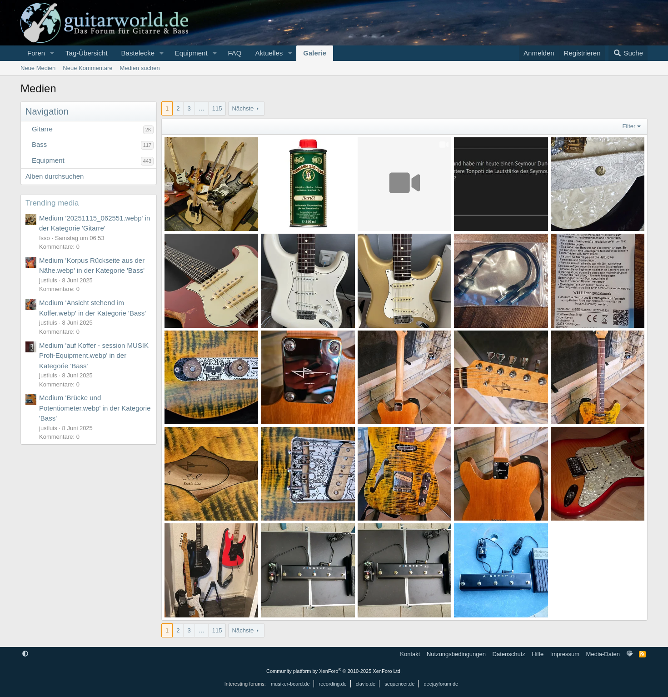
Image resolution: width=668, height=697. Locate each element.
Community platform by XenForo (334, 671)
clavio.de (365, 684)
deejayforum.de (441, 684)
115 (217, 108)
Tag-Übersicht (86, 53)
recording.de (333, 684)
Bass (39, 144)
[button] (52, 53)
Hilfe (537, 654)
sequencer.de (399, 684)
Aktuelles (269, 53)
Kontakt (410, 654)
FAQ (234, 53)
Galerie (314, 53)
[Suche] (628, 53)
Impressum (564, 654)
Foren (36, 53)
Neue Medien (37, 68)
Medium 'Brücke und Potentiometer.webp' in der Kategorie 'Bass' (95, 408)
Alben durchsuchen (54, 176)
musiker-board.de (290, 684)
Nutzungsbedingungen (456, 654)
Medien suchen (140, 68)
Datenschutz (509, 654)
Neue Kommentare (87, 68)
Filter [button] (629, 126)
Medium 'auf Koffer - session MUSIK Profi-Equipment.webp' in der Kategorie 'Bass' (94, 355)
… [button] (201, 108)
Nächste (243, 108)
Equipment (191, 53)
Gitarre (42, 129)
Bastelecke (138, 53)
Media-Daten (603, 654)
